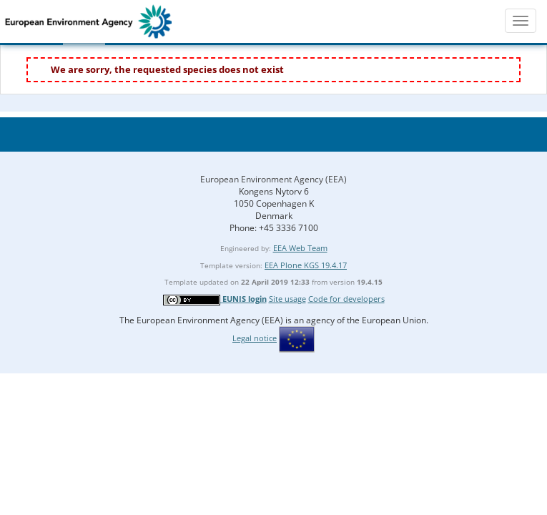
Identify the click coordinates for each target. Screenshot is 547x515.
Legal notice (254, 338)
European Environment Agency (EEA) (273, 179)
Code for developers (346, 298)
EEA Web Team (300, 247)
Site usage (287, 298)
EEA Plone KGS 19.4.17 (306, 265)
